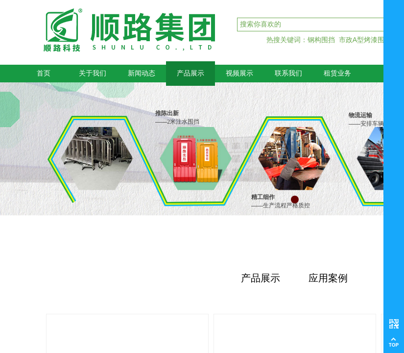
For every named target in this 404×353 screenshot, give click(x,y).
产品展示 (190, 73)
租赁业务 (337, 73)
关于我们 (92, 73)
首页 (43, 73)
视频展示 (239, 73)
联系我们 (288, 73)
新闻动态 (141, 73)
